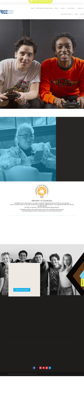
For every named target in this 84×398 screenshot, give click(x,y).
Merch (76, 14)
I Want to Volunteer (22, 290)
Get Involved (71, 8)
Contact (82, 14)
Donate (33, 8)
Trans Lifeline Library (66, 14)
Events (62, 8)
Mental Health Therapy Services (44, 8)
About (56, 8)
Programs (79, 8)
